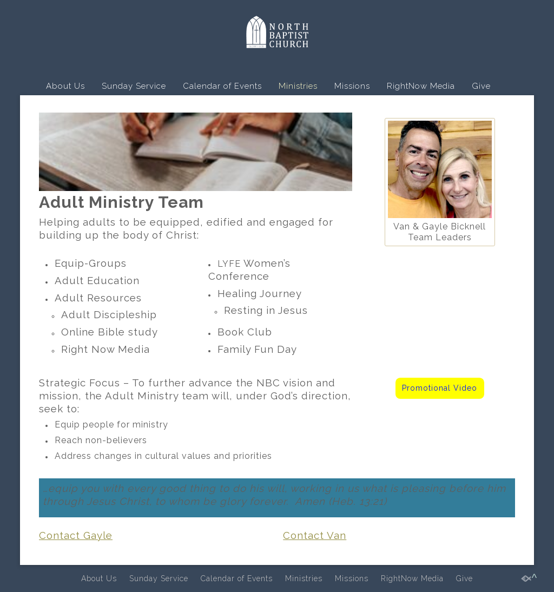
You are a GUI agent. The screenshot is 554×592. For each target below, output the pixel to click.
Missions (352, 86)
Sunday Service (134, 86)
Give (481, 86)
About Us (65, 86)
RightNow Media (421, 86)
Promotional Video (439, 388)
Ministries (298, 86)
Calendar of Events (222, 86)
